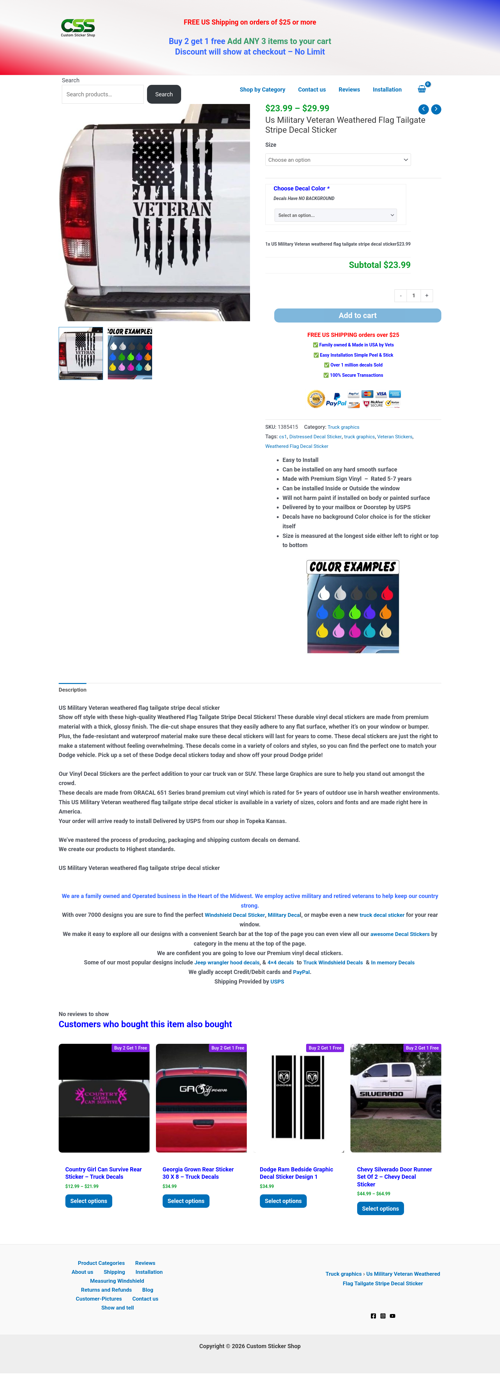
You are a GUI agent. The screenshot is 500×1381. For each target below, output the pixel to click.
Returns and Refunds (108, 1295)
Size (270, 144)
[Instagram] (383, 1319)
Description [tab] (73, 692)
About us (156, 1267)
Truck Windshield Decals (334, 964)
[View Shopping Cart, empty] (428, 89)
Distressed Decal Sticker (317, 438)
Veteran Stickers (401, 438)
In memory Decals (398, 964)
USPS (278, 983)
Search (70, 80)
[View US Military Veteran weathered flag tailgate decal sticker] (81, 353)
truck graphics (364, 438)
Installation (131, 1276)
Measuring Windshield (117, 1286)
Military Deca (290, 917)
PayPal (301, 974)
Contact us (144, 1305)
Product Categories (88, 1267)
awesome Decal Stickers (400, 936)
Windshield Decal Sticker (238, 917)
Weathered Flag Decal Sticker (298, 448)
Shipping (99, 1276)
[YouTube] (392, 1319)
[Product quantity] (413, 297)
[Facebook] (373, 1319)
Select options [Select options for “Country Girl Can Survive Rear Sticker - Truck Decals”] (90, 1203)
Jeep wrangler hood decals (223, 964)
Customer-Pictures (100, 1305)
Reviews (129, 1267)
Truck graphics (344, 429)
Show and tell (118, 1314)
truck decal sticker (391, 917)
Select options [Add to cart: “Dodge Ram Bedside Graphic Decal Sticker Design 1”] (285, 1203)
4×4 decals (280, 964)
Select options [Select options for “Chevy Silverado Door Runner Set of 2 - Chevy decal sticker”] (382, 1211)
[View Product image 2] (130, 353)
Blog (147, 1295)
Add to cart (358, 317)
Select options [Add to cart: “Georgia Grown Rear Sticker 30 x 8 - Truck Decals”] (187, 1203)
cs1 (283, 438)
